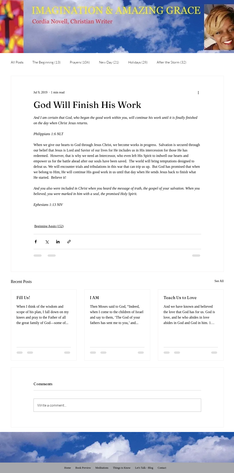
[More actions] (198, 92)
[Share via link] (69, 241)
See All (219, 281)
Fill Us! (23, 297)
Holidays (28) (138, 62)
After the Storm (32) (171, 62)
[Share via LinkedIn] (58, 241)
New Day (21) (109, 62)
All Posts (17, 62)
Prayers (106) (80, 62)
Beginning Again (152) (49, 226)
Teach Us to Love (180, 297)
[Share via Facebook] (36, 241)
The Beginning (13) (46, 62)
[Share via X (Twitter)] (47, 241)
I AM (94, 297)
